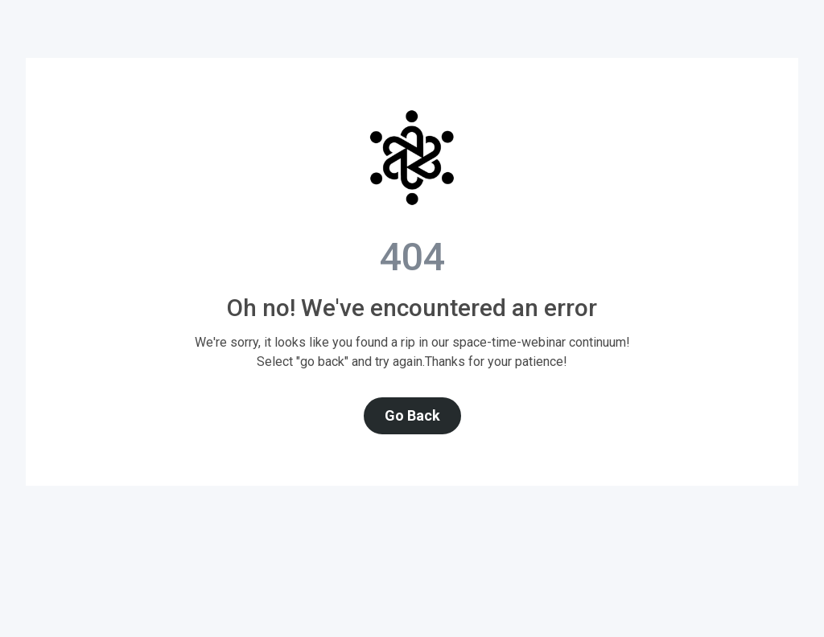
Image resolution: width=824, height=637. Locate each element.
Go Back (412, 415)
